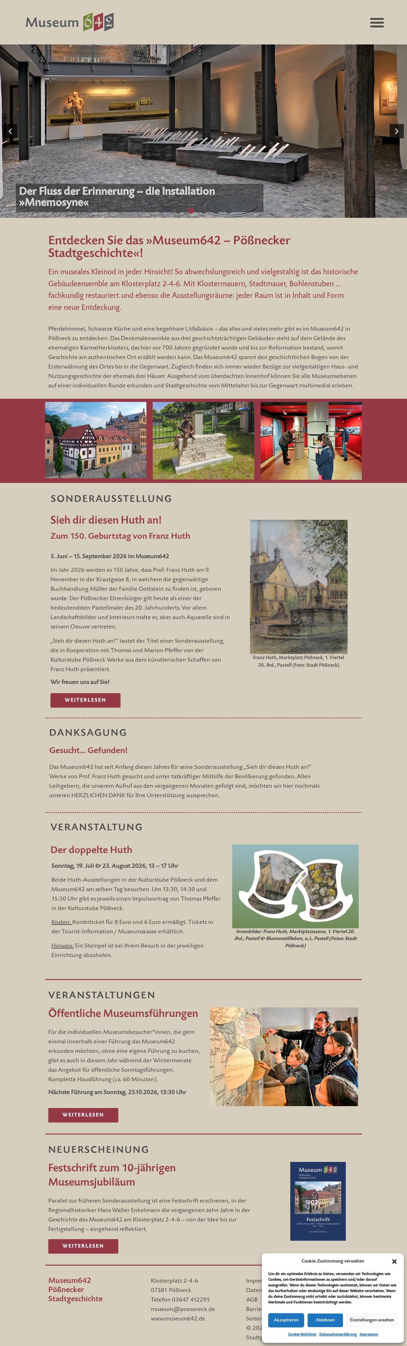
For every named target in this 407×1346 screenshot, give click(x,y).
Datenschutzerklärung (338, 1335)
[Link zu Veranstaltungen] (83, 1115)
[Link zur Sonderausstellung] (85, 700)
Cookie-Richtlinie (302, 1335)
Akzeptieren (286, 1320)
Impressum (369, 1335)
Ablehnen (325, 1320)
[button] (394, 1261)
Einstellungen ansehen (372, 1320)
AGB (252, 1300)
